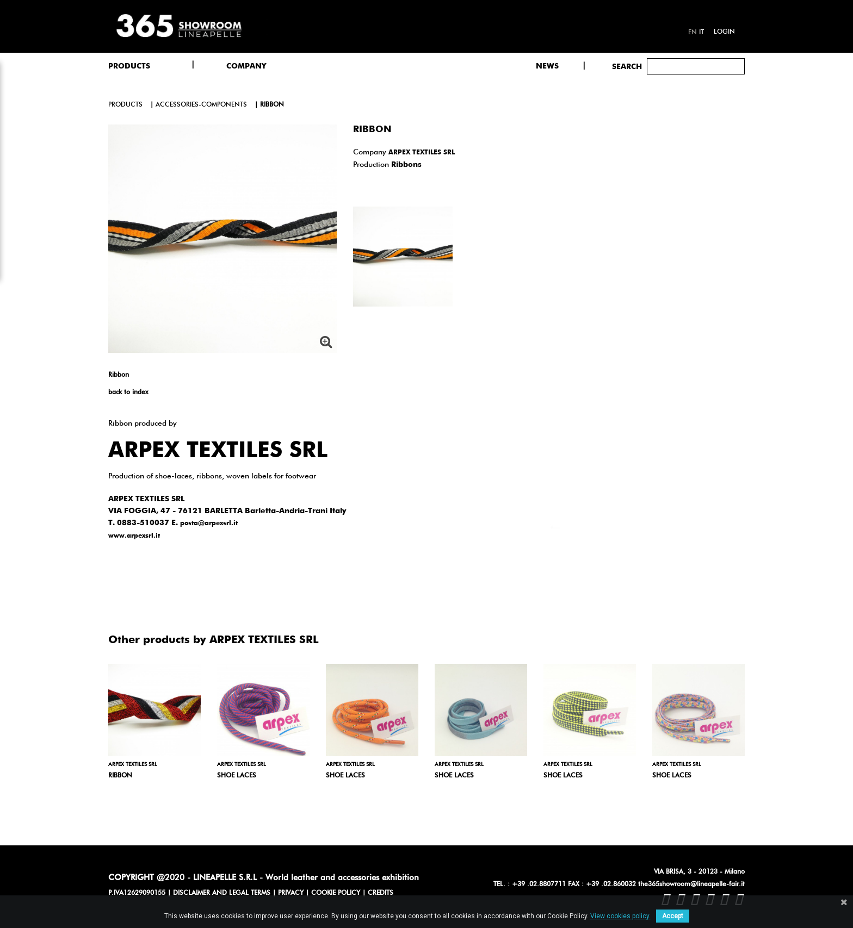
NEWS (547, 66)
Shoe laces (236, 776)
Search (627, 67)
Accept (672, 916)
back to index (128, 392)
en (692, 32)
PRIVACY (291, 893)
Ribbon (120, 776)
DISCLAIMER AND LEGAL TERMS (221, 893)
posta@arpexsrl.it (209, 523)
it (701, 32)
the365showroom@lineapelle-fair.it (691, 884)
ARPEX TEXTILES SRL (421, 153)
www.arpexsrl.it (134, 536)
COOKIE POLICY (335, 893)
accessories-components (201, 105)
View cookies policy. (620, 916)
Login (724, 32)
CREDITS (380, 893)
